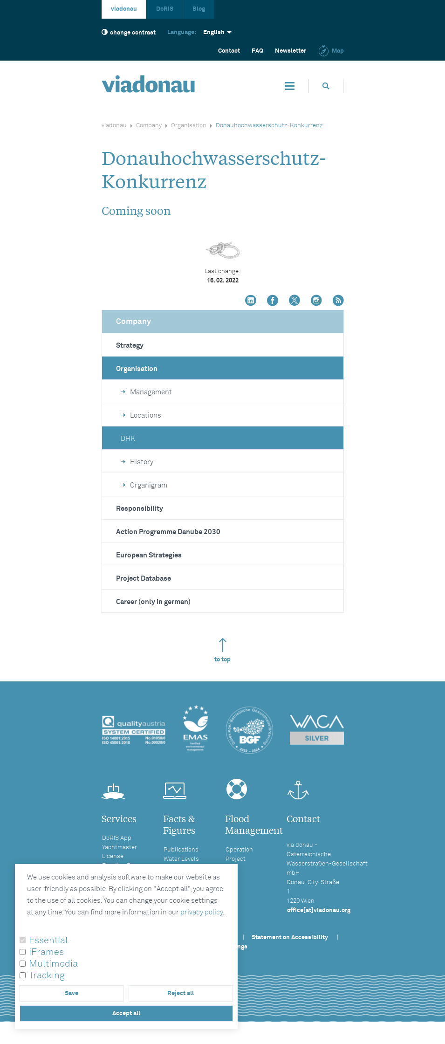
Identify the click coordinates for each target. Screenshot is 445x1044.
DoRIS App (116, 838)
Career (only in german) (153, 601)
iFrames (46, 952)
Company (149, 126)
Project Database (143, 578)
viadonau (124, 9)
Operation (239, 850)
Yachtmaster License (119, 852)
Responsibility (139, 508)
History (137, 462)
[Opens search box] (326, 86)
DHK (128, 438)
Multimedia (53, 963)
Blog (198, 9)
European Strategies (149, 555)
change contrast (129, 32)
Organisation (188, 126)
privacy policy (201, 912)
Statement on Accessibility (290, 937)
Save (71, 993)
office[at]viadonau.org (318, 910)
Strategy (130, 345)
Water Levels (181, 859)
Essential (48, 940)
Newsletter (290, 51)
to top (222, 650)
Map (331, 51)
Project (236, 859)
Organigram (144, 485)
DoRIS (164, 9)
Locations (141, 415)
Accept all (126, 1013)
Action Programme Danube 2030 (168, 532)
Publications (181, 850)
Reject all (180, 993)
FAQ (257, 51)
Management (146, 392)
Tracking (47, 975)
